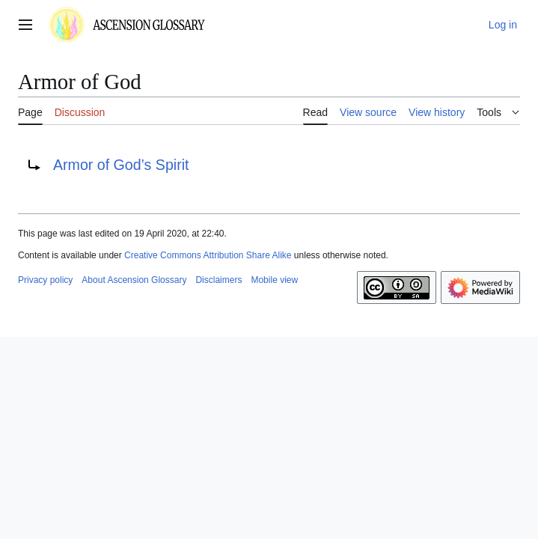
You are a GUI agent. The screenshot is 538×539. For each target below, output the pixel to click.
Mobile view (274, 280)
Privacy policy (45, 280)
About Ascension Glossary (134, 280)
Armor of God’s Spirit (121, 164)
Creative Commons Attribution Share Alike (207, 255)
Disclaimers (218, 280)
